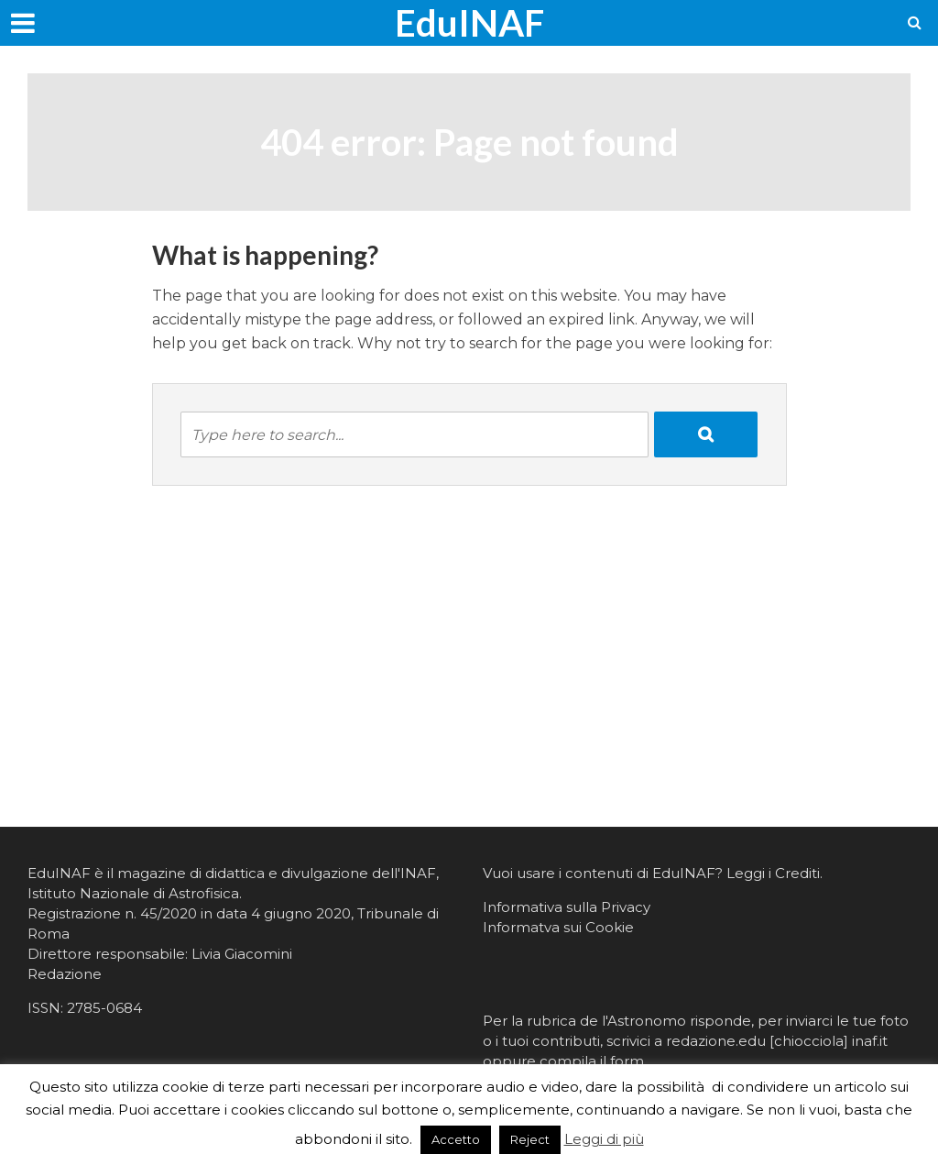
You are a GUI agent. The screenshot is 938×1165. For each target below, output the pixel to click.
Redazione (64, 974)
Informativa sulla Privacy (566, 907)
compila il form (592, 1061)
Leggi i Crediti (773, 873)
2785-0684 (104, 1008)
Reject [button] (530, 1139)
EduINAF (469, 23)
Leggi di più (604, 1139)
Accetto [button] (455, 1139)
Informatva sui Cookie (558, 927)
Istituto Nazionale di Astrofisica (133, 893)
